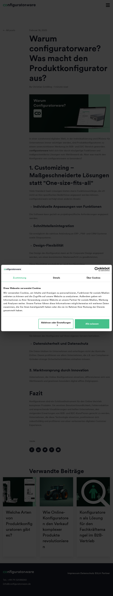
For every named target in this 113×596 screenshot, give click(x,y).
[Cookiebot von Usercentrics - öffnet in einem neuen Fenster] (97, 269)
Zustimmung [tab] (19, 277)
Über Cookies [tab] (93, 277)
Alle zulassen (92, 323)
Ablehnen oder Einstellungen (56, 323)
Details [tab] (56, 277)
